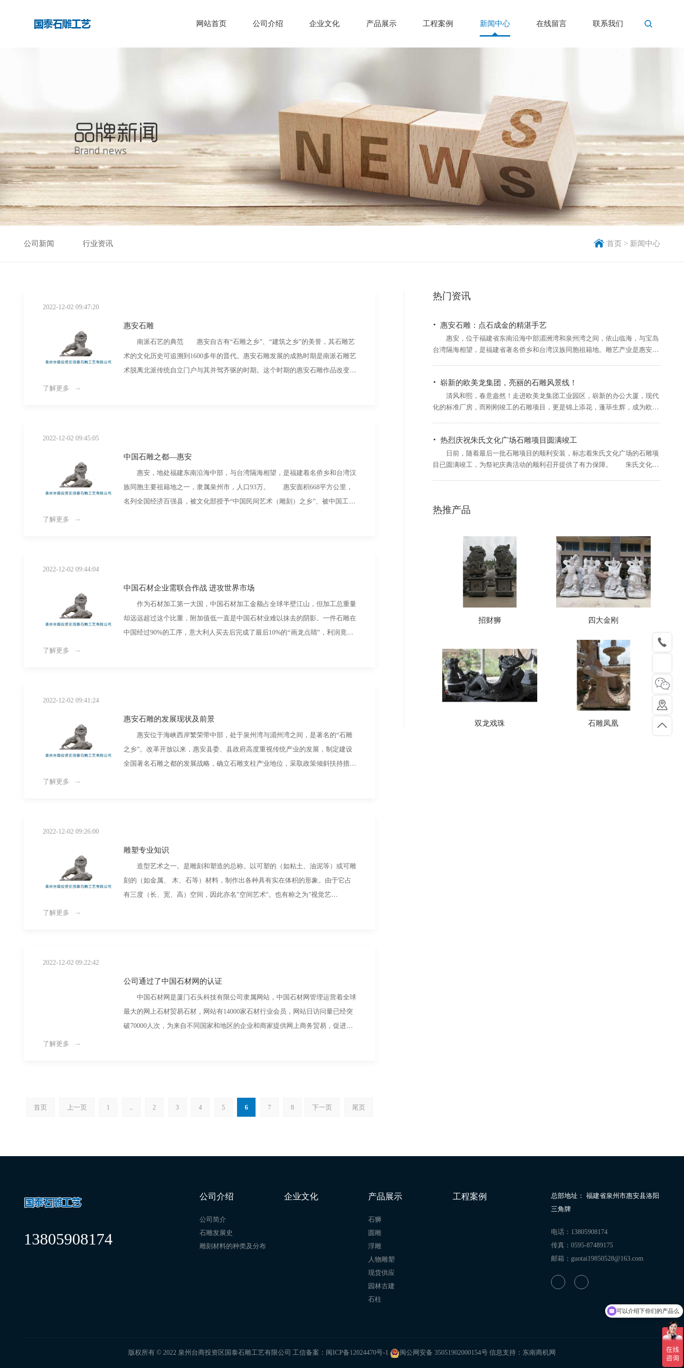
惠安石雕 (139, 326)
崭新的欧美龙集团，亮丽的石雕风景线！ (508, 383)
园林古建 (381, 1286)
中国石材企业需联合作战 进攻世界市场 (189, 588)
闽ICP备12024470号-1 (357, 1352)
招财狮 (489, 620)
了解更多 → (62, 388)
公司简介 (213, 1219)
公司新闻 (39, 243)
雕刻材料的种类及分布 (233, 1246)
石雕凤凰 (603, 723)
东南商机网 (539, 1352)
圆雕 (374, 1232)
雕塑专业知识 (146, 850)
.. (131, 1107)
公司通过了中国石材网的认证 (173, 981)
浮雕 (374, 1246)
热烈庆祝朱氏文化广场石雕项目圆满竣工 (508, 440)
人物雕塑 (381, 1259)
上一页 (77, 1107)
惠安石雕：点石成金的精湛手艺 (493, 325)
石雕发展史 (216, 1232)
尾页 (358, 1107)
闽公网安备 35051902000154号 (439, 1352)
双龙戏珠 (490, 723)
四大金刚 (603, 620)
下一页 (322, 1107)
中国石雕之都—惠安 (158, 457)
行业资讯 (98, 243)
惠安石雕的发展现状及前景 (169, 719)
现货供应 (381, 1272)
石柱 (374, 1299)
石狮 (374, 1219)
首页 (40, 1107)
